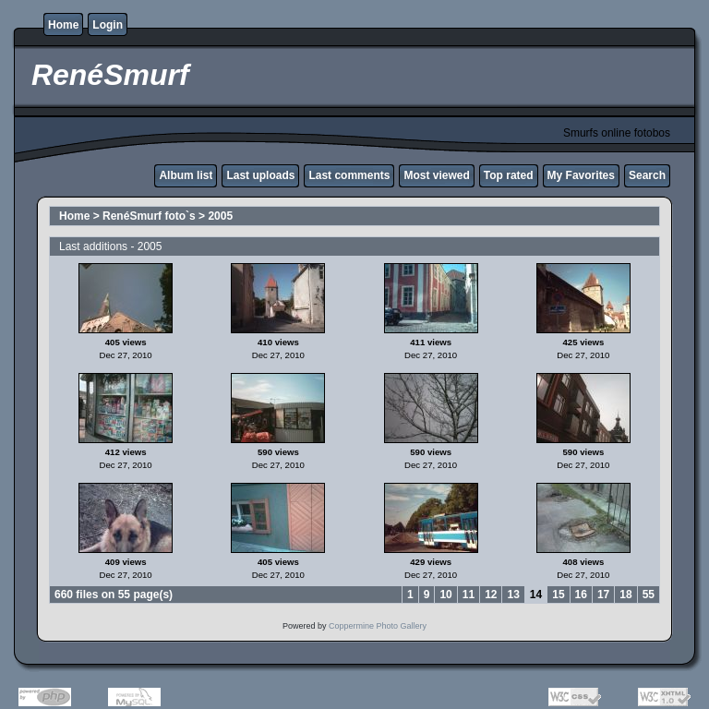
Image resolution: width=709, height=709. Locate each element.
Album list (185, 175)
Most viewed (436, 175)
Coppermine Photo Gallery (378, 626)
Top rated (509, 175)
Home (63, 24)
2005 (220, 216)
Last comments (349, 175)
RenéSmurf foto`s (149, 216)
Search (647, 175)
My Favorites (581, 175)
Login (107, 24)
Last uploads (260, 175)
